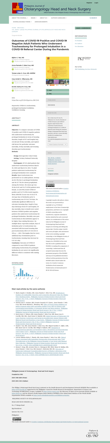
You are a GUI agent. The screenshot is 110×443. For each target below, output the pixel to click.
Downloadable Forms (22, 22)
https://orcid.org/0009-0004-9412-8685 (23, 82)
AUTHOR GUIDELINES (58, 18)
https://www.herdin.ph (19, 389)
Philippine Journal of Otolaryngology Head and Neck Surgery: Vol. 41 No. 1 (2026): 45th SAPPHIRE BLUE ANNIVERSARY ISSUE (41, 344)
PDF (50, 90)
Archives (20, 27)
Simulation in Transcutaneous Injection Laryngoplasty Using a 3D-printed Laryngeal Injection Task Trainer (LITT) (42, 329)
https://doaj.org (17, 393)
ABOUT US (43, 18)
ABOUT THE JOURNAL (19, 18)
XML (50, 93)
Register (89, 2)
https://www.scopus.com (51, 391)
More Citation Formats (56, 144)
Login (96, 2)
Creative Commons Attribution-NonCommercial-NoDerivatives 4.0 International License (60, 422)
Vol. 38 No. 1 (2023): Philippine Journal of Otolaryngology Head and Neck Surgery (38, 30)
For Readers (78, 40)
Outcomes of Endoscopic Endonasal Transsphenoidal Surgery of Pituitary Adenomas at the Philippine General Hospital (41, 351)
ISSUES (33, 18)
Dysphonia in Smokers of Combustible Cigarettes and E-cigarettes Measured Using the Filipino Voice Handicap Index (42, 295)
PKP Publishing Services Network (86, 69)
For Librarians (79, 46)
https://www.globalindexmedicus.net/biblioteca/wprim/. (51, 395)
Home (14, 27)
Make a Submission (83, 28)
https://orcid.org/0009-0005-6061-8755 (23, 90)
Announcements (41, 22)
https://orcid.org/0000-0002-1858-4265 (23, 69)
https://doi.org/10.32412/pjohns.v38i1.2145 (25, 100)
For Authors (78, 43)
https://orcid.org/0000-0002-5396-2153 (23, 61)
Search (93, 18)
